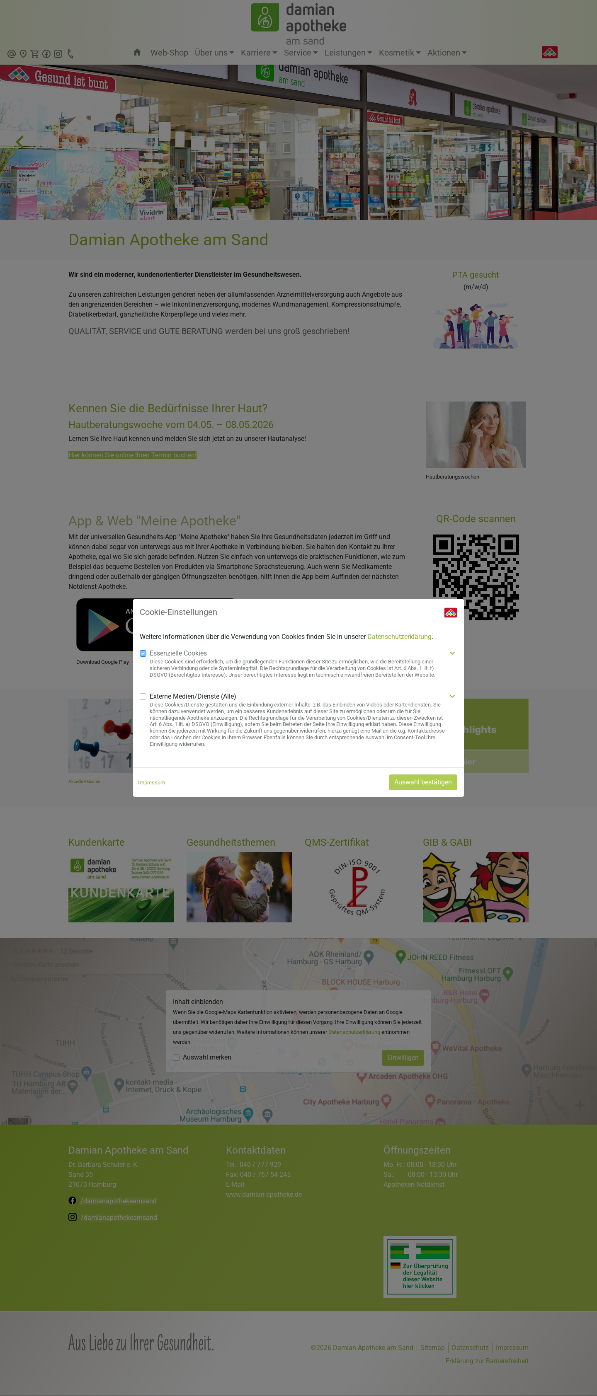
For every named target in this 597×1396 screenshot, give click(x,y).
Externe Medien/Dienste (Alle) (193, 696)
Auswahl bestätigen (423, 782)
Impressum (151, 782)
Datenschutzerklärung (399, 637)
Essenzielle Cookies (178, 653)
